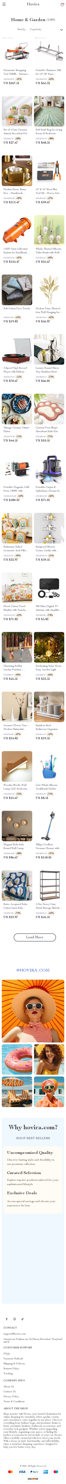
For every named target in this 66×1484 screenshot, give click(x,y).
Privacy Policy (11, 1396)
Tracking (8, 1373)
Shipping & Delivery (14, 1364)
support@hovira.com (15, 1334)
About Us (9, 1387)
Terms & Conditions (14, 1401)
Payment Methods (13, 1359)
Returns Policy (11, 1369)
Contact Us (10, 1392)
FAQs (7, 1354)
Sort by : (22, 29)
